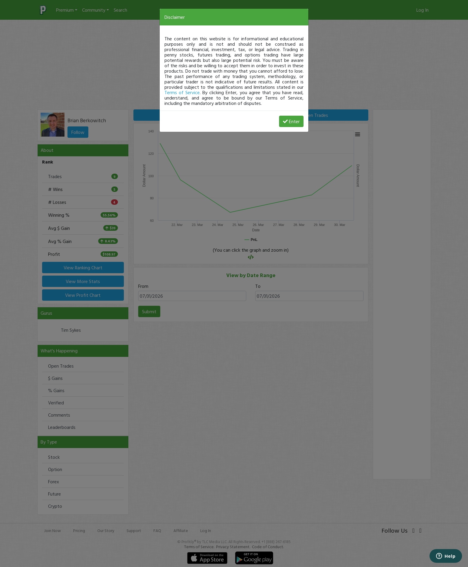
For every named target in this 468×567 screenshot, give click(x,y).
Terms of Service (182, 92)
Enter (291, 121)
